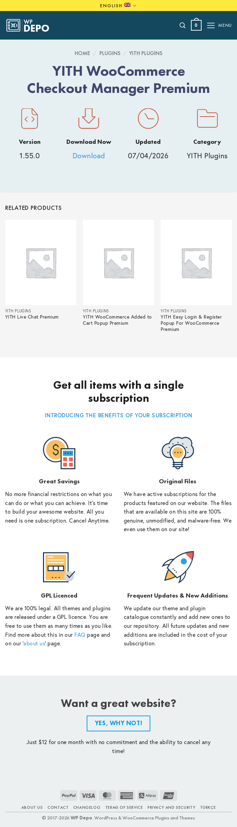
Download (89, 155)
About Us (32, 807)
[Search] (183, 25)
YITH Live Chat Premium (32, 317)
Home (82, 53)
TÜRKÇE (208, 807)
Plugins (109, 53)
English (118, 5)
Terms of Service (124, 807)
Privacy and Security (171, 807)
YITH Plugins (145, 53)
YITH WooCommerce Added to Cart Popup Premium (117, 320)
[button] (196, 25)
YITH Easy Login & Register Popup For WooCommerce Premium (191, 323)
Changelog (87, 807)
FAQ (80, 634)
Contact (57, 807)
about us (34, 643)
